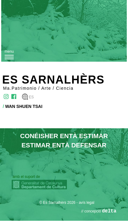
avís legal (86, 202)
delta (109, 211)
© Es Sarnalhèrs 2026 (57, 202)
